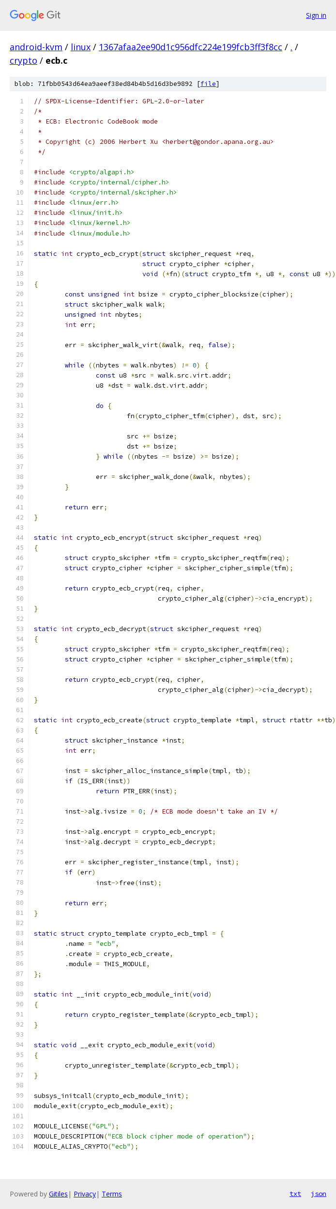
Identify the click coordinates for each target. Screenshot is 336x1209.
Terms (112, 1193)
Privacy (85, 1193)
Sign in (316, 15)
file (208, 84)
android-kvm (36, 47)
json (318, 1193)
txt (295, 1193)
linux (81, 47)
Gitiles (58, 1193)
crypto (23, 60)
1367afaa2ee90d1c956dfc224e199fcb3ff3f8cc (190, 47)
